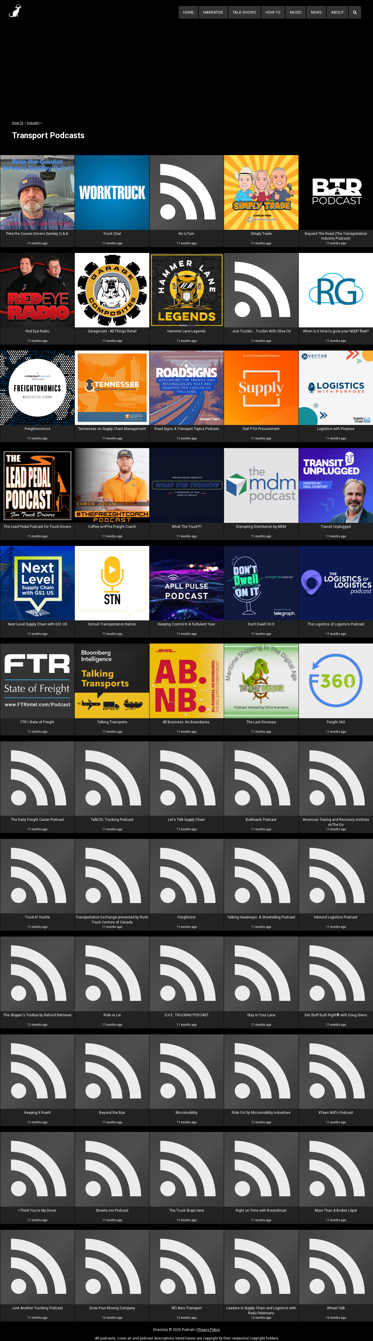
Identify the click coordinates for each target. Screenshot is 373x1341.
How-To (273, 12)
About (337, 12)
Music (295, 12)
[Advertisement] (186, 64)
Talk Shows (244, 12)
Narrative (213, 12)
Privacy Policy (208, 1330)
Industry (33, 123)
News (316, 12)
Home (188, 12)
